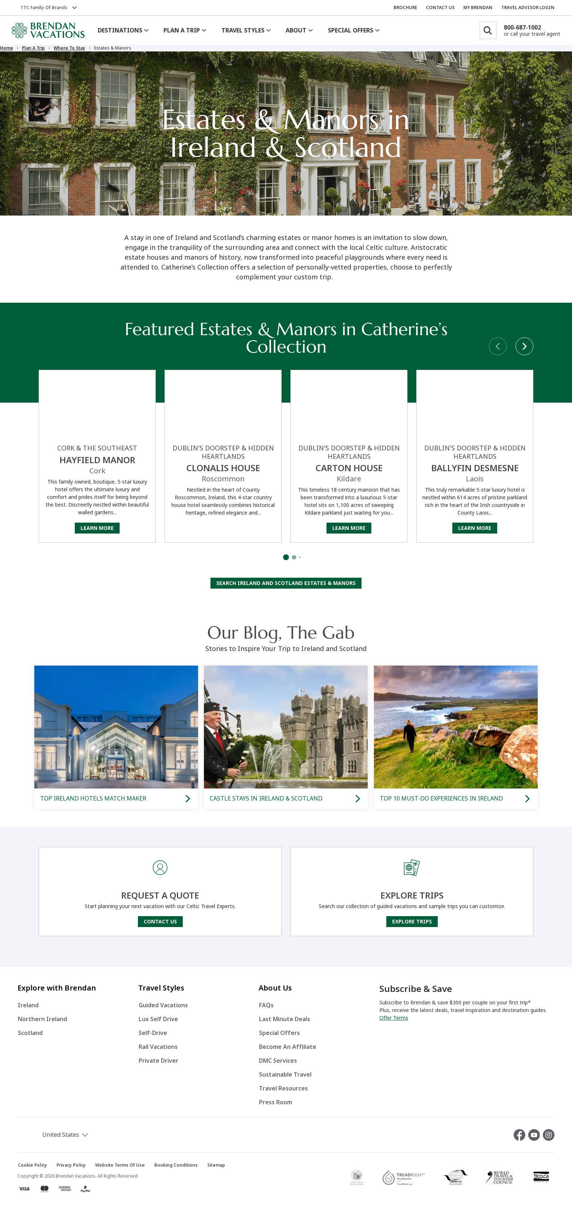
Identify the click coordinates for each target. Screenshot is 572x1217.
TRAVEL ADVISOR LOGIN (527, 7)
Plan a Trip (67, 51)
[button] (56, 1141)
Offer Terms (393, 1023)
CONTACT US (440, 7)
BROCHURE (405, 7)
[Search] (488, 30)
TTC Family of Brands (43, 7)
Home (40, 51)
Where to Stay (104, 51)
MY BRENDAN (477, 7)
